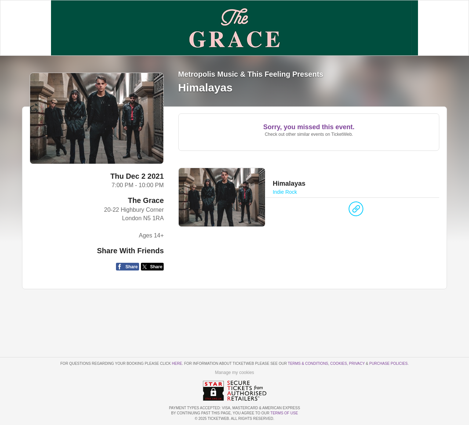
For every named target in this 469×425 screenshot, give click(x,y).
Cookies (338, 364)
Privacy (357, 364)
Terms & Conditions (308, 364)
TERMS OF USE (284, 413)
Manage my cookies (234, 372)
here (177, 364)
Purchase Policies (388, 364)
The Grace (146, 200)
